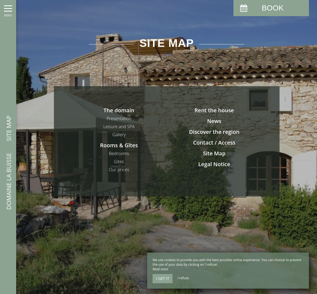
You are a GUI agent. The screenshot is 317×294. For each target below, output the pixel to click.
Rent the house (214, 110)
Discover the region (214, 131)
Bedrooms (119, 153)
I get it (162, 278)
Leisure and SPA (119, 127)
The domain (119, 110)
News (214, 121)
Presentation (118, 118)
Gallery (119, 135)
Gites (119, 161)
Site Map (214, 153)
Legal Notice (214, 164)
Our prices (119, 170)
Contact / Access (214, 142)
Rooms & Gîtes (119, 145)
